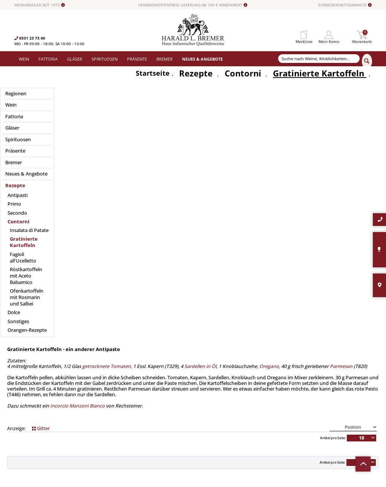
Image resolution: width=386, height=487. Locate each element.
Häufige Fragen (206, 381)
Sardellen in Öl (200, 105)
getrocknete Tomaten (106, 105)
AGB (197, 388)
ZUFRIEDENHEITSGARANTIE (345, 5)
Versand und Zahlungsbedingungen (139, 388)
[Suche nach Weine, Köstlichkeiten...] (319, 58)
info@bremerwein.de (59, 408)
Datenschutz (204, 394)
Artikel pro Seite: (333, 181)
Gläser (114, 381)
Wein (112, 368)
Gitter (41, 172)
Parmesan (340, 105)
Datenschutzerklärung (329, 395)
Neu (112, 413)
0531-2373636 (46, 402)
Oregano (269, 105)
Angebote (116, 407)
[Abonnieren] (319, 410)
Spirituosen (118, 394)
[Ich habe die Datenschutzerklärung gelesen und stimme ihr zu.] (280, 394)
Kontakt (200, 375)
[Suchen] (367, 61)
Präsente (116, 400)
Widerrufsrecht (206, 368)
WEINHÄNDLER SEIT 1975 (39, 5)
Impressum (203, 400)
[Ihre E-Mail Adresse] (320, 383)
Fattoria (115, 375)
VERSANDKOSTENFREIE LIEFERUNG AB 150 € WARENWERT (192, 5)
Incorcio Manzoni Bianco (77, 144)
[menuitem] (304, 35)
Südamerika (119, 420)
